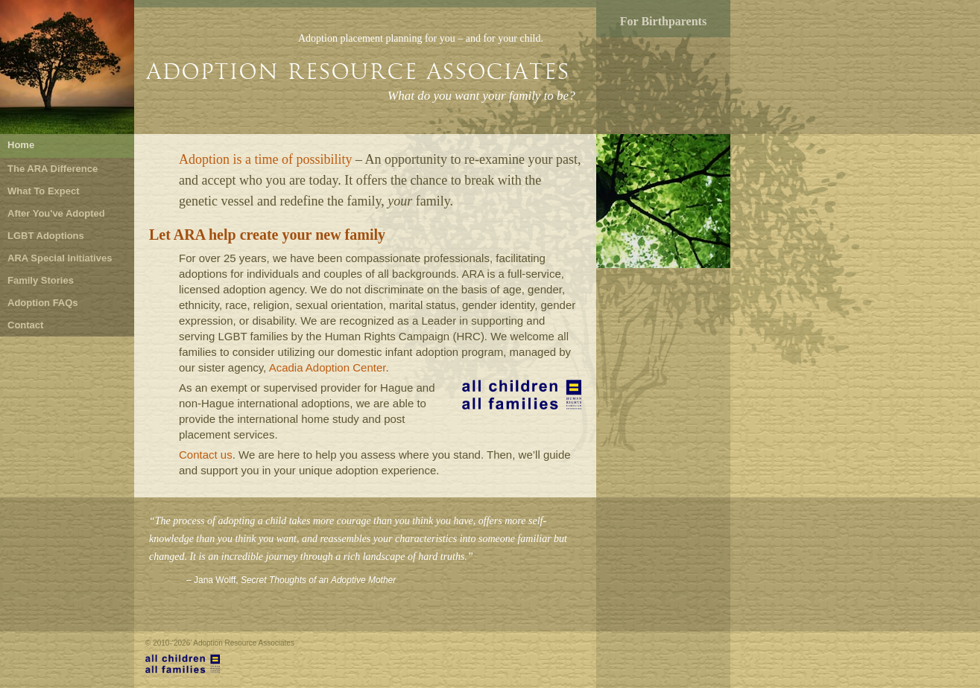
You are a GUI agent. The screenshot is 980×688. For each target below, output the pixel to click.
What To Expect (43, 191)
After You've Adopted (56, 213)
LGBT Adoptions (45, 235)
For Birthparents (663, 21)
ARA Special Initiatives (59, 258)
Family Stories (40, 280)
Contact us (206, 454)
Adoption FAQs (42, 302)
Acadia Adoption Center (327, 367)
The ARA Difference (52, 168)
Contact (25, 325)
